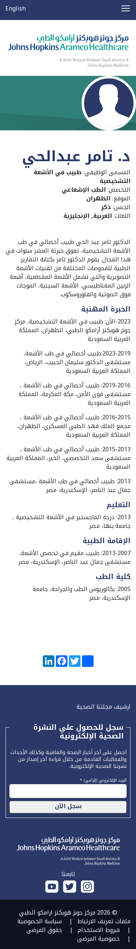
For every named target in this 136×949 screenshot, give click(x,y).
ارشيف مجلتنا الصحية (104, 706)
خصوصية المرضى (98, 938)
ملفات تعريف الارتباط (104, 921)
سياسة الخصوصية (39, 921)
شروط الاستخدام (99, 930)
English (15, 8)
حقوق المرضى (44, 930)
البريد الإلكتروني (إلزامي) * (103, 779)
